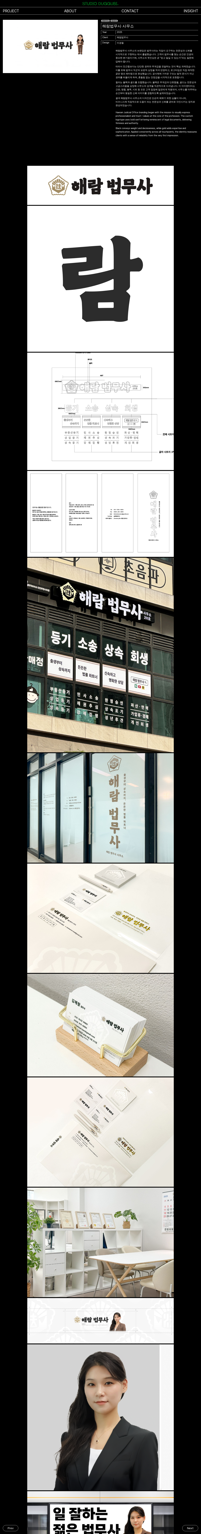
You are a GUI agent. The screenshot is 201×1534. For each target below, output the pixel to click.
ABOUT (70, 11)
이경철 (120, 43)
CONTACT (130, 11)
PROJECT (11, 11)
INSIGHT (191, 11)
